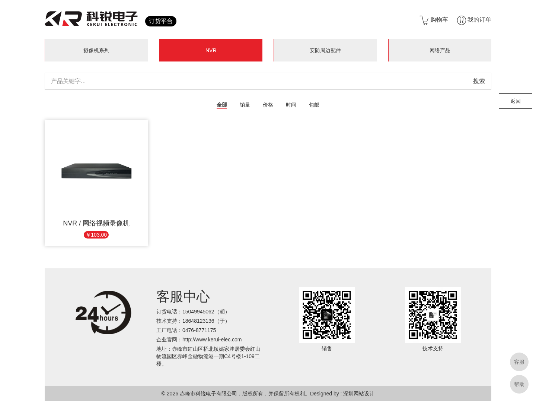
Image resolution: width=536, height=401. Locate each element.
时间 (291, 105)
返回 (515, 101)
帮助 (519, 384)
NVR (211, 50)
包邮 (314, 105)
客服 (519, 362)
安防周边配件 (325, 50)
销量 (245, 105)
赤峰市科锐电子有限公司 (208, 394)
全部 (222, 105)
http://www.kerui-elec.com (212, 339)
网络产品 (440, 50)
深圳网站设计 (358, 394)
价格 (268, 105)
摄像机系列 (96, 50)
